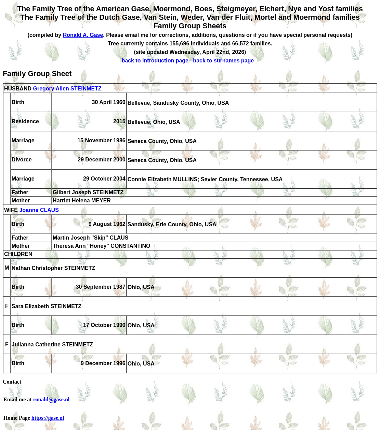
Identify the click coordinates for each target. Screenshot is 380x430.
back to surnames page (223, 60)
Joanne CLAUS (39, 210)
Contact (12, 382)
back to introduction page (154, 60)
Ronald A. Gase (83, 35)
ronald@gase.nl (51, 399)
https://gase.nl (47, 418)
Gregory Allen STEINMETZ (67, 88)
